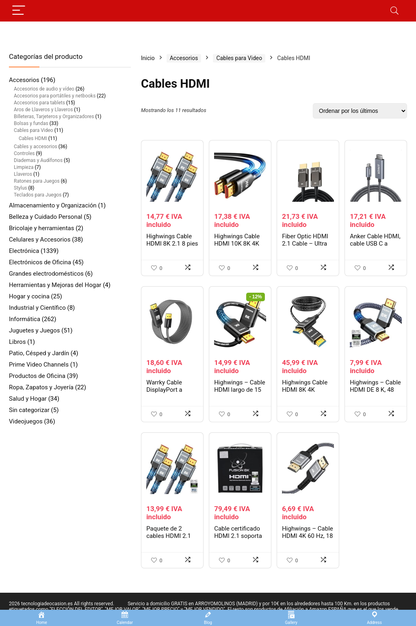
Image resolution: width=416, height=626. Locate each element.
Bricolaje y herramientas (41, 228)
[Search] (394, 11)
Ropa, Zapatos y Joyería (41, 387)
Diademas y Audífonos (38, 160)
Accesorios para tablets (39, 103)
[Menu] (18, 11)
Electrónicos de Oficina (40, 262)
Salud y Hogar (28, 398)
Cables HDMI (33, 138)
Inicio (148, 58)
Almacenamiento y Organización (53, 205)
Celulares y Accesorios (39, 239)
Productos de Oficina (37, 376)
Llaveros (23, 174)
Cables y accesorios (35, 146)
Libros (17, 341)
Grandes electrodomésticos (46, 273)
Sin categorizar (29, 410)
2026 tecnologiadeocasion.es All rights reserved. (61, 604)
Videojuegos (26, 421)
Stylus (20, 188)
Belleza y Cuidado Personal (45, 216)
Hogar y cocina (29, 296)
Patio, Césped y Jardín (39, 353)
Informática (24, 319)
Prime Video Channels (39, 364)
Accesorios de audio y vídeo (44, 89)
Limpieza (23, 167)
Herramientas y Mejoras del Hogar (55, 285)
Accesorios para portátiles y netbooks (54, 96)
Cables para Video (33, 130)
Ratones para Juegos (37, 181)
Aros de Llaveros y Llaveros (43, 109)
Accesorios (24, 80)
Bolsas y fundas (31, 123)
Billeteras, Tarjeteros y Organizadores (54, 116)
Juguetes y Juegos (34, 330)
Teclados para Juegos (37, 195)
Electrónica (24, 251)
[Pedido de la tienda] (360, 111)
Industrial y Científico (37, 307)
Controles (24, 153)
